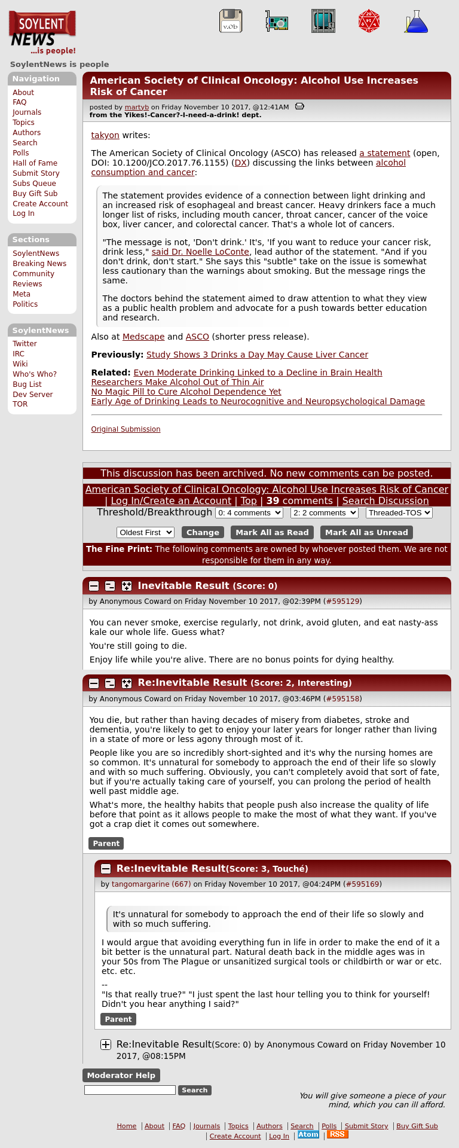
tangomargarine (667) (151, 884)
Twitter (24, 344)
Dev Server (33, 394)
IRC (19, 354)
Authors (27, 133)
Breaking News (39, 263)
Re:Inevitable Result (192, 682)
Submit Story (36, 173)
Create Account (40, 204)
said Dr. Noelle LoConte (200, 252)
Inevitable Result (184, 585)
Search (25, 143)
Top (249, 500)
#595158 (342, 699)
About (23, 92)
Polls (21, 153)
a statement (384, 153)
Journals (27, 112)
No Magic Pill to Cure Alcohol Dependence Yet (186, 391)
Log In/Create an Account (171, 500)
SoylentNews (42, 33)
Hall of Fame (35, 163)
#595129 (342, 601)
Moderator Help (121, 1075)
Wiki (20, 364)
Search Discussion (385, 500)
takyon (105, 135)
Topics (24, 122)
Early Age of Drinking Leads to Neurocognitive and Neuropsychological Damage (258, 401)
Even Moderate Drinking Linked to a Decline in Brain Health (257, 372)
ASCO (197, 336)
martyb (137, 107)
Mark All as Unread (366, 532)
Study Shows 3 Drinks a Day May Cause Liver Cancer (257, 354)
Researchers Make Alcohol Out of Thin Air (177, 382)
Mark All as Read (272, 532)
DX (240, 162)
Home (126, 1126)
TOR (20, 404)
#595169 (363, 884)
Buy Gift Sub (35, 194)
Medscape (144, 336)
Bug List (27, 384)
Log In (24, 213)
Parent (106, 843)
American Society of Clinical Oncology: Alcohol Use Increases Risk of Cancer (267, 489)
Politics (25, 304)
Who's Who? (35, 374)
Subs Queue (34, 183)
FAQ (19, 102)
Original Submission (126, 429)
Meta (21, 294)
